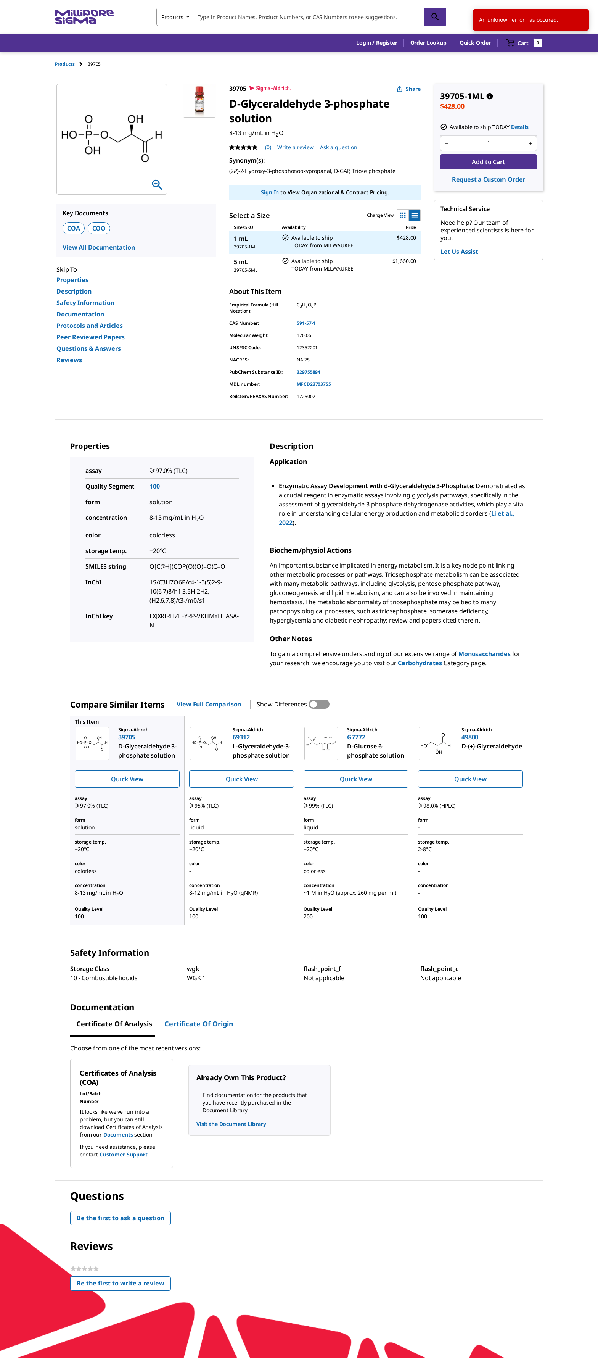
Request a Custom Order (488, 179)
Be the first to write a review (124, 1285)
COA (73, 228)
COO (99, 228)
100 (155, 486)
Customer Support (124, 1154)
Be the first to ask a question (120, 1218)
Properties (72, 280)
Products (65, 64)
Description (74, 291)
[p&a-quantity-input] (488, 143)
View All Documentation (99, 247)
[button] (376, 43)
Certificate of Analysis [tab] (114, 1023)
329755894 (308, 372)
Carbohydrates (420, 663)
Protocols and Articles (89, 325)
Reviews (69, 360)
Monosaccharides (484, 654)
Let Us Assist (459, 251)
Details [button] (520, 127)
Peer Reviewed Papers (90, 337)
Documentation (80, 314)
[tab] (71, 64)
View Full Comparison (209, 704)
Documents (118, 1134)
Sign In (270, 192)
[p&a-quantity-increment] (530, 143)
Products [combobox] (172, 17)
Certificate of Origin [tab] (198, 1023)
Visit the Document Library (231, 1123)
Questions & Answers (88, 348)
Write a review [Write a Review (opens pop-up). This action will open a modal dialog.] (295, 147)
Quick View (127, 779)
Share (409, 88)
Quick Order (475, 42)
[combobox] (301, 17)
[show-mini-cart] (524, 42)
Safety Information (85, 302)
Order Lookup (428, 42)
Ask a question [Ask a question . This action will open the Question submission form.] (338, 147)
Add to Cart (488, 162)
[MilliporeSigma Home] (84, 17)
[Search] (435, 17)
